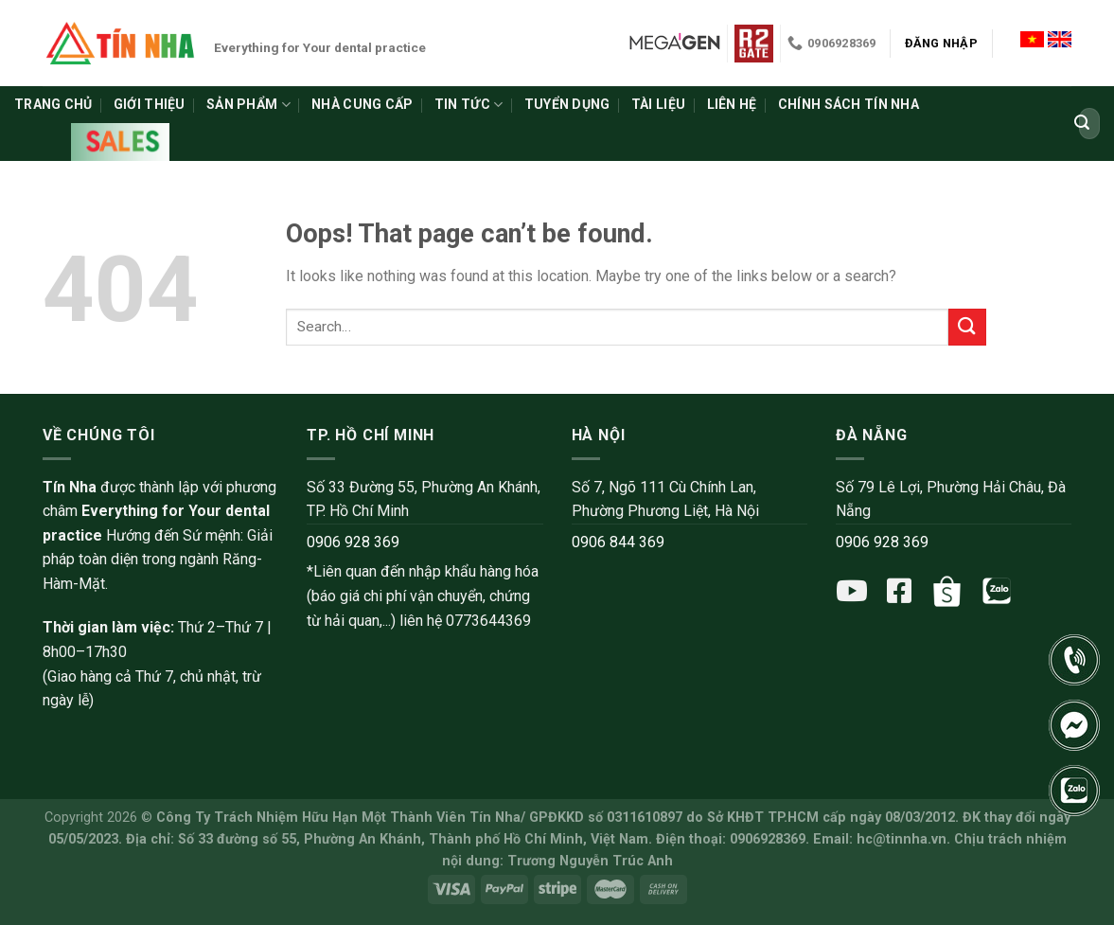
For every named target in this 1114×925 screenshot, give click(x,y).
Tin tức (468, 105)
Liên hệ (732, 104)
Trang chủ (53, 104)
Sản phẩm (248, 105)
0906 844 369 (618, 542)
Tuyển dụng (567, 104)
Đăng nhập (941, 43)
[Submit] (1082, 124)
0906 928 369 (353, 542)
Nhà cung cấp (362, 104)
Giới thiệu (150, 104)
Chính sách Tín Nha (848, 104)
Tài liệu (658, 104)
